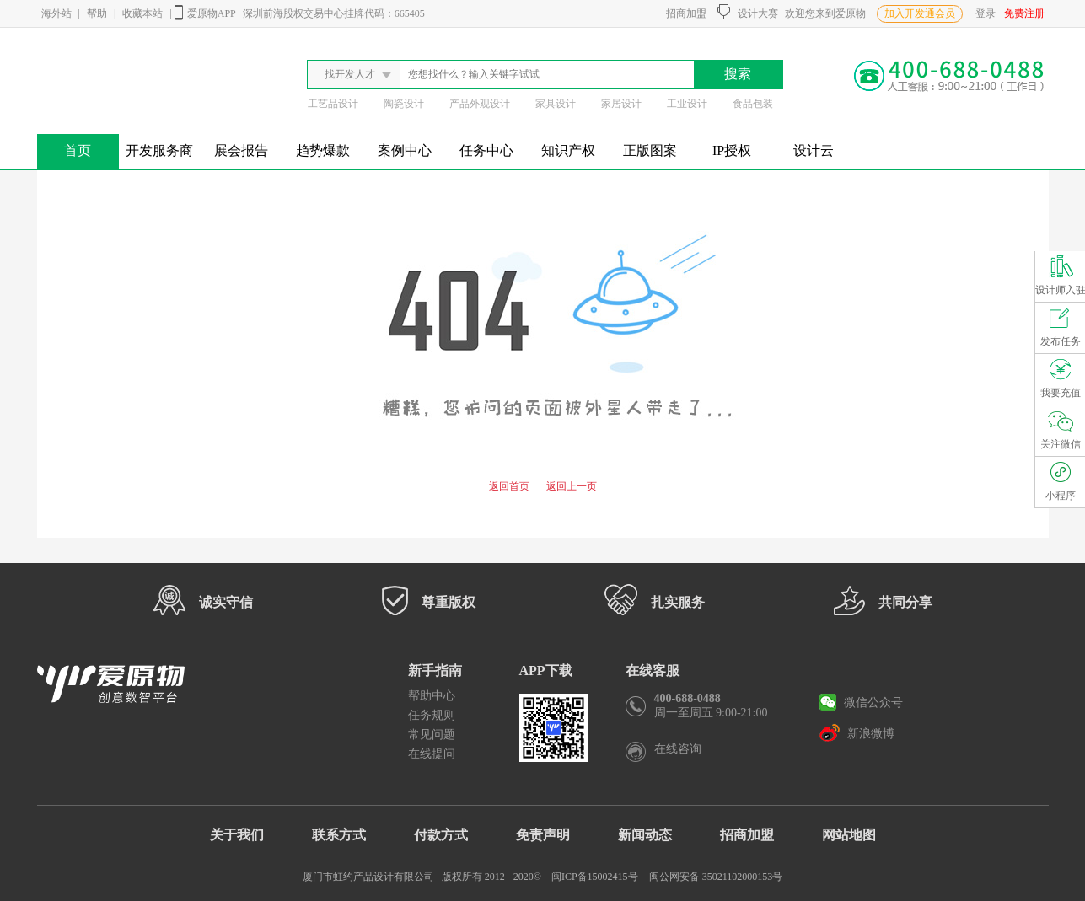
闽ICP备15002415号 (594, 876)
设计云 (813, 150)
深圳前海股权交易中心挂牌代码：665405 (334, 13)
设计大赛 (747, 11)
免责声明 (543, 835)
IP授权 (731, 150)
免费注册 (1024, 13)
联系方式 (339, 835)
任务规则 (431, 715)
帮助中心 (431, 695)
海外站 (56, 13)
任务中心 (486, 150)
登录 (985, 13)
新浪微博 (856, 732)
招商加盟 (683, 13)
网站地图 (849, 835)
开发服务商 (159, 150)
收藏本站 (142, 13)
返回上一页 (571, 486)
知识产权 (568, 150)
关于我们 (237, 835)
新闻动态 (645, 835)
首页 (77, 150)
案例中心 (405, 150)
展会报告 (241, 150)
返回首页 (509, 486)
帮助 (97, 13)
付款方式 (441, 835)
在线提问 (431, 754)
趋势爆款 (323, 150)
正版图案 (650, 150)
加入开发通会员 (919, 13)
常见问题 (431, 734)
